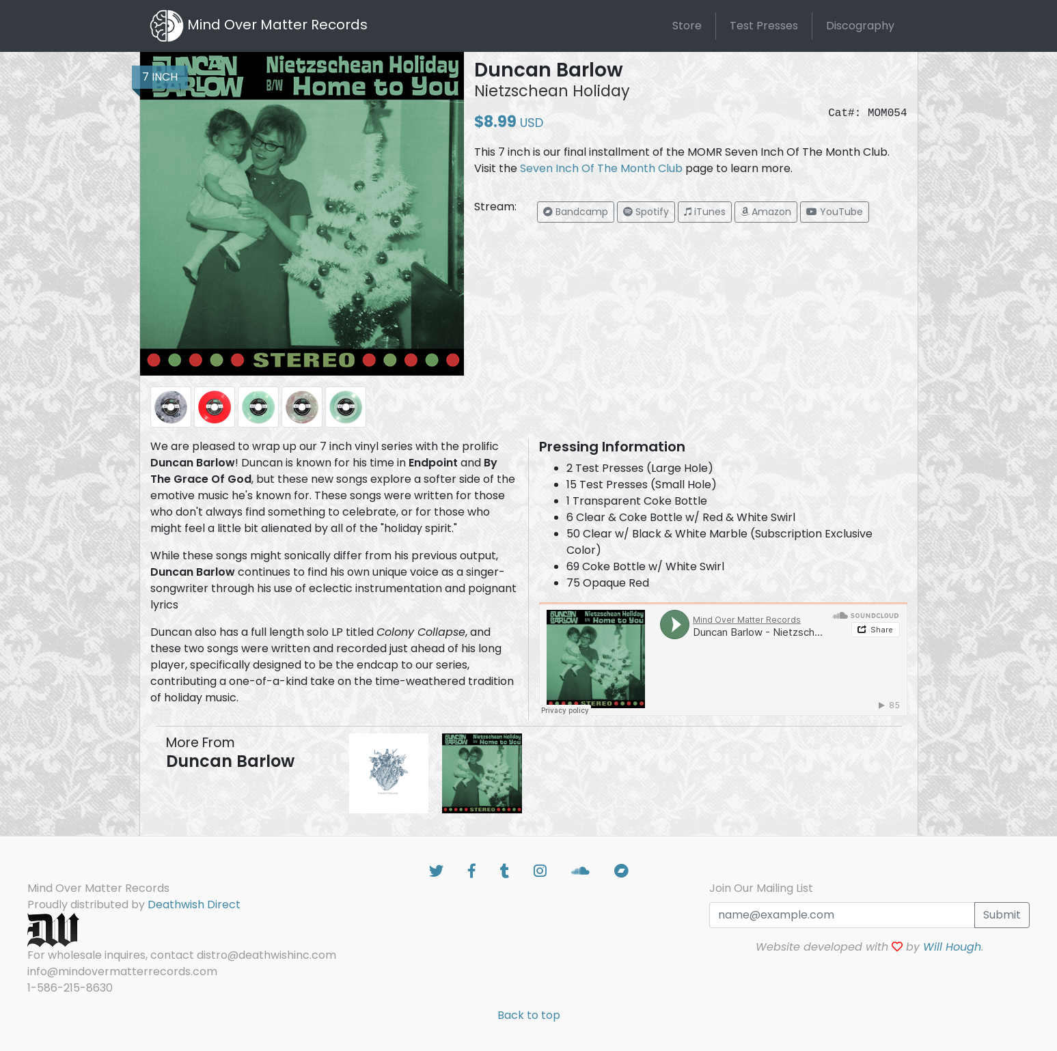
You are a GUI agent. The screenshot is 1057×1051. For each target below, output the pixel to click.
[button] (575, 212)
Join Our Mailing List (761, 888)
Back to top (528, 1015)
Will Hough (952, 947)
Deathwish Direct (194, 904)
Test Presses (764, 25)
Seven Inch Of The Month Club (601, 168)
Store (687, 25)
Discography (860, 25)
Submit (1002, 915)
